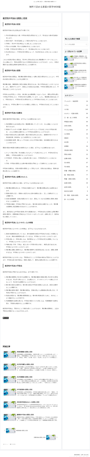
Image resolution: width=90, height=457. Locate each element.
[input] (76, 44)
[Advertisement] (31, 331)
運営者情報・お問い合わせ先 (81, 452)
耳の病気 (5, 317)
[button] (86, 44)
